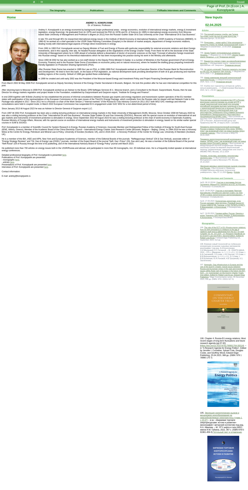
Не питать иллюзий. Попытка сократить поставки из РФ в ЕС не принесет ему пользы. (223, 70)
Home (18, 10)
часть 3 (220, 90)
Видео (229, 172)
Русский (241, 2)
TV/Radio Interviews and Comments (176, 10)
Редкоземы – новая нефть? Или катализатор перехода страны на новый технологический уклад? (222, 43)
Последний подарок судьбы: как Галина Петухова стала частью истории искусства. (219, 35)
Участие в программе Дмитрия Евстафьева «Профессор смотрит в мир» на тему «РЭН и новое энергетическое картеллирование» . (221, 193)
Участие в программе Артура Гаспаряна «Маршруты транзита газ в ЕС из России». (223, 183)
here (64, 155)
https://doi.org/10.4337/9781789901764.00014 (222, 345)
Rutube (237, 172)
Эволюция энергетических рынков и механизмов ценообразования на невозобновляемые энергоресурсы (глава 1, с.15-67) (221, 416)
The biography (57, 10)
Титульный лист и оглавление (227, 432)
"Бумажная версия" (233, 65)
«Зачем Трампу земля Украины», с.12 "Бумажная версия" (222, 56)
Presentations (136, 10)
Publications (97, 10)
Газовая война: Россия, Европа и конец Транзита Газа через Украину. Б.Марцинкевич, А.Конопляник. (222, 215)
